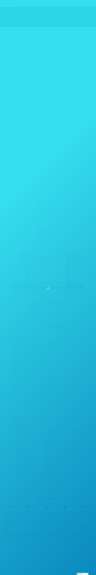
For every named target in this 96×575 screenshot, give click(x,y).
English (80, 574)
